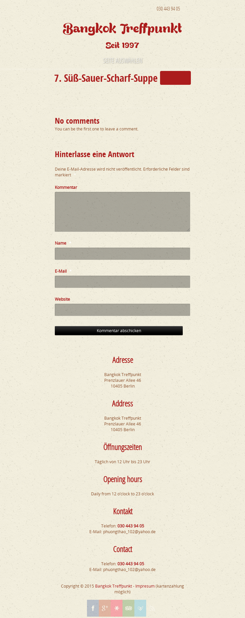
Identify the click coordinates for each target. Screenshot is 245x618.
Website (62, 299)
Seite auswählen (122, 60)
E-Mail (63, 271)
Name (63, 243)
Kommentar (66, 187)
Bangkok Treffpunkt (113, 586)
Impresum (145, 586)
